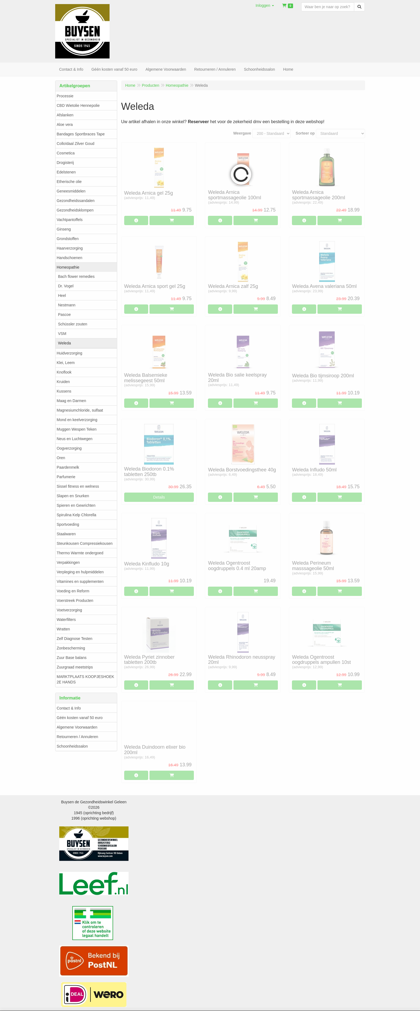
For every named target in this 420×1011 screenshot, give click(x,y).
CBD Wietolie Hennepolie (78, 105)
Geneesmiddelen (71, 191)
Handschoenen (69, 258)
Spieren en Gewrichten (76, 505)
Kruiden (63, 381)
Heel (62, 295)
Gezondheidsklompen (75, 210)
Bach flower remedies (76, 276)
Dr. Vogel (66, 286)
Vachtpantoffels (70, 219)
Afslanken (65, 115)
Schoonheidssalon (72, 746)
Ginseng (64, 229)
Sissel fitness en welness (78, 486)
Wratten (63, 629)
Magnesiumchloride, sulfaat (80, 410)
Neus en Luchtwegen (75, 439)
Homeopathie (68, 267)
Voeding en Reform (73, 591)
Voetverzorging (69, 610)
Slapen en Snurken (73, 496)
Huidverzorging (69, 353)
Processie (65, 96)
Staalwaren (66, 534)
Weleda (64, 343)
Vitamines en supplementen (80, 581)
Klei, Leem (66, 362)
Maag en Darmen (71, 401)
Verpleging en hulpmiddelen (80, 572)
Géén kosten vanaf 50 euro (80, 718)
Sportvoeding (68, 524)
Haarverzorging (70, 248)
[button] (264, 5)
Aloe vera (65, 124)
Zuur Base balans (72, 657)
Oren (61, 458)
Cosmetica (66, 153)
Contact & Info (69, 708)
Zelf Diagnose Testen (74, 638)
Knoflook (64, 372)
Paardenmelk (68, 467)
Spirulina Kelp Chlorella (77, 515)
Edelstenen (66, 172)
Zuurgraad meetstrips (75, 667)
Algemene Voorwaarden (77, 727)
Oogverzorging (69, 448)
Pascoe (64, 314)
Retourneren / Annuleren (77, 737)
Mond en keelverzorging (77, 420)
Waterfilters (66, 619)
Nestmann (67, 305)
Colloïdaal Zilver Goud (76, 143)
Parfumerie (66, 477)
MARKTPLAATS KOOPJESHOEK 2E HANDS (85, 679)
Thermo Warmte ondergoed (80, 553)
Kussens (64, 391)
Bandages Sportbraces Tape (81, 134)
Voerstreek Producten (75, 600)
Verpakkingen (68, 562)
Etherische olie (69, 181)
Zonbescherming (71, 648)
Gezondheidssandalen (76, 200)
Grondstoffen (68, 239)
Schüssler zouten (72, 324)
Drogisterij (65, 162)
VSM (62, 333)
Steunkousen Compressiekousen (85, 543)
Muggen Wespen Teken (77, 429)
